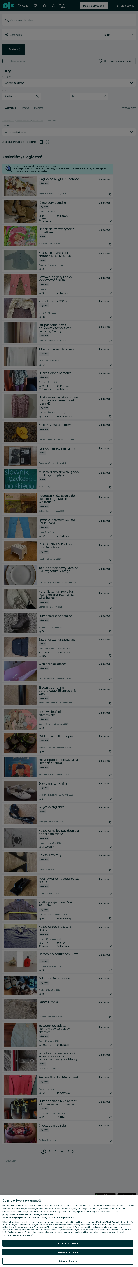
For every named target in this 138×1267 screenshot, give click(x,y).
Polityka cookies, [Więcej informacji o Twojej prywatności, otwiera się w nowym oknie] (24, 1214)
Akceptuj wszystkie (68, 1243)
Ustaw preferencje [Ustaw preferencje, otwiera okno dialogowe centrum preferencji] (67, 1261)
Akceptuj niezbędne (68, 1252)
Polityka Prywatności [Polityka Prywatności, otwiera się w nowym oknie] (44, 1214)
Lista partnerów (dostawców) (17, 1235)
